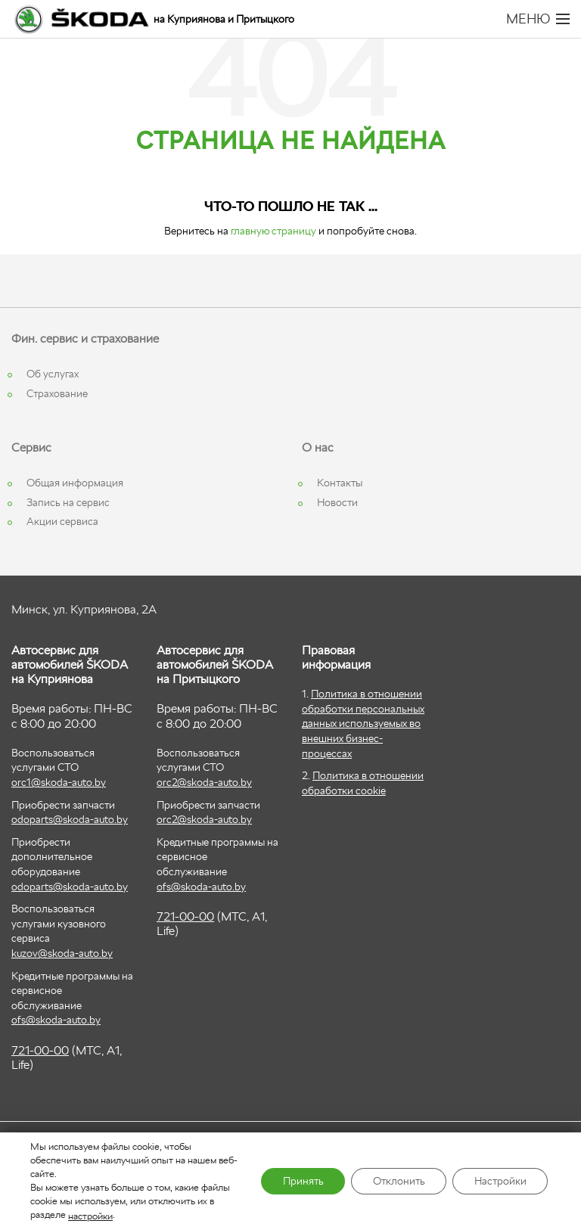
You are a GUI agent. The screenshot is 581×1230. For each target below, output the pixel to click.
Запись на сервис (68, 502)
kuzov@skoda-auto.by (62, 953)
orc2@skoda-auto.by (204, 782)
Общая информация (74, 483)
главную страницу (273, 231)
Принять (297, 1182)
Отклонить (395, 1182)
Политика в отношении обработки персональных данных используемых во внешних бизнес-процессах (363, 723)
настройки (90, 1215)
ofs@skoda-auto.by (56, 1020)
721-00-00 (40, 1050)
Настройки (499, 1182)
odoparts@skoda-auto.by (69, 819)
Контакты (339, 483)
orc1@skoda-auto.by (58, 782)
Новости (337, 502)
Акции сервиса (62, 521)
